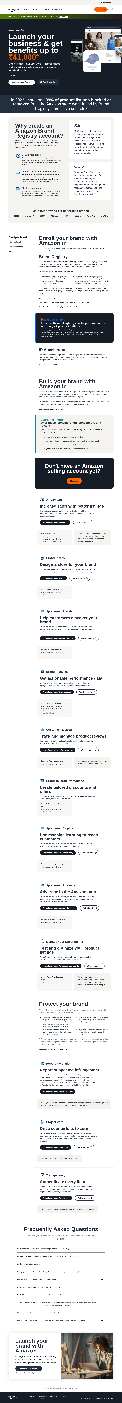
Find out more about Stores (53, 578)
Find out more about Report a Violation (58, 1091)
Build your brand (14, 242)
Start (26, 9)
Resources (56, 9)
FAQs (10, 251)
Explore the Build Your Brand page (51, 409)
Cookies (64, 1396)
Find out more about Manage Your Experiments (61, 966)
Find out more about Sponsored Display (58, 853)
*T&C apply (13, 75)
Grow (35, 9)
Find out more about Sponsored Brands (58, 638)
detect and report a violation (91, 1020)
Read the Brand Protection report (51, 1049)
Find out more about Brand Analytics (57, 692)
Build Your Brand (67, 402)
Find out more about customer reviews (58, 750)
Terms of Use (53, 1396)
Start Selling (101, 9)
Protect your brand (15, 246)
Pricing (44, 9)
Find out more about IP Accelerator (52, 365)
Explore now (63, 16)
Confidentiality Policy (42, 1397)
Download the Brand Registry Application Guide (56, 307)
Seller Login (107, 2)
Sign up (74, 480)
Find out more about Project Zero (55, 1147)
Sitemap (31, 1396)
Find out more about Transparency (56, 1198)
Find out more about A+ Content (55, 522)
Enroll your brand (17, 237)
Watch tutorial (81, 522)
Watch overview (78, 578)
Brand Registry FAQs (80, 1236)
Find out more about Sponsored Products (58, 908)
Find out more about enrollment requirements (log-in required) (62, 303)
